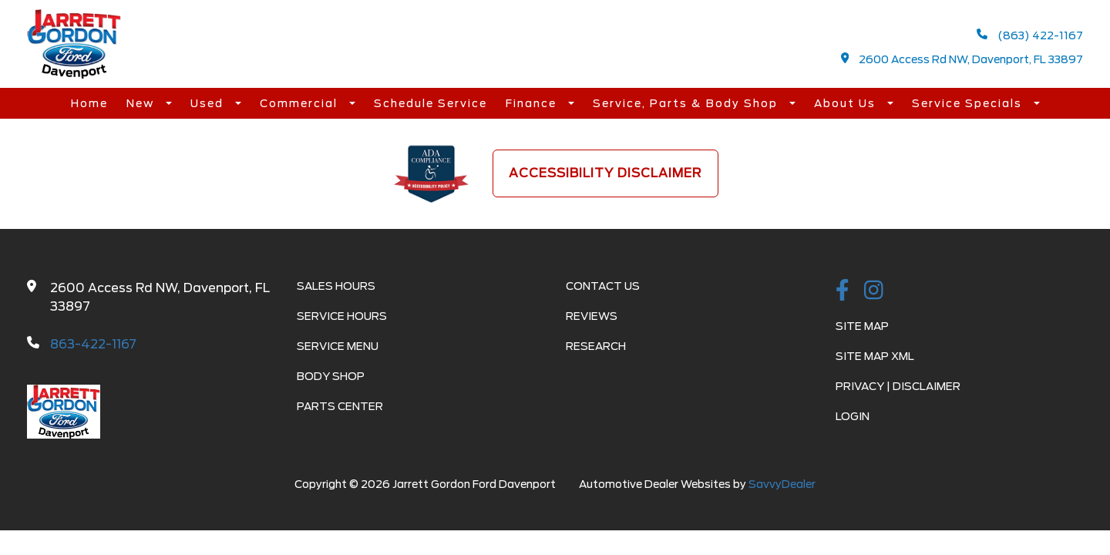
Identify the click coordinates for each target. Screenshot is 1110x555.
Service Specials (969, 103)
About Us (847, 103)
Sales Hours (336, 286)
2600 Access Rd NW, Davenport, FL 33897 (962, 59)
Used (208, 103)
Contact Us (603, 286)
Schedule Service (430, 103)
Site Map (862, 326)
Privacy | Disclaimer (898, 386)
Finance (533, 103)
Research (596, 346)
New (142, 103)
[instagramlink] (873, 291)
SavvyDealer (782, 484)
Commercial (300, 103)
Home (89, 103)
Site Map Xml (875, 356)
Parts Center (340, 406)
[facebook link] (842, 291)
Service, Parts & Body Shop (687, 103)
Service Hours (342, 316)
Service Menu (337, 346)
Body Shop (331, 376)
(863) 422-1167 (1030, 35)
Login (853, 416)
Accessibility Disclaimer (605, 173)
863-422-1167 (93, 344)
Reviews (591, 316)
